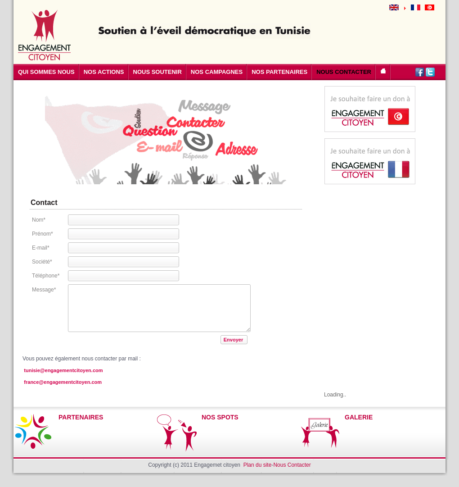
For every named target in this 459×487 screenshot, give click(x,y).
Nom (38, 220)
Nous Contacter (291, 465)
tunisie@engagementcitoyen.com (63, 370)
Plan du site (257, 465)
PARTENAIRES (80, 417)
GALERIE (359, 417)
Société (42, 262)
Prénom (42, 234)
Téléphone (45, 276)
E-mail (41, 248)
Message (44, 290)
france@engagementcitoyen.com (63, 382)
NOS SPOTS (220, 417)
